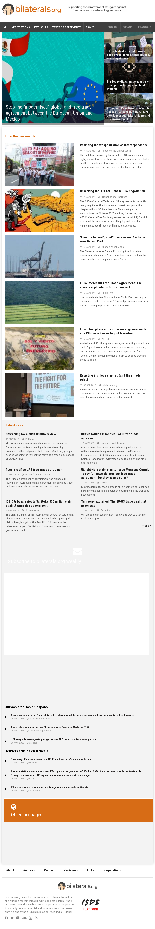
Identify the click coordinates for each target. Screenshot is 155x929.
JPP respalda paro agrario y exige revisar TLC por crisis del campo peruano (54, 739)
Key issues (41, 27)
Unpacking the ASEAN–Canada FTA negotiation (112, 191)
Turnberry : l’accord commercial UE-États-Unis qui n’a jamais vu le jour (51, 759)
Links (90, 870)
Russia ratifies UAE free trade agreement (34, 470)
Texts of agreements (66, 27)
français (144, 27)
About (90, 27)
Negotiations (20, 27)
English (113, 27)
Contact (49, 870)
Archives (29, 870)
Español (128, 27)
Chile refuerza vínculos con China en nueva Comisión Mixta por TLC (50, 727)
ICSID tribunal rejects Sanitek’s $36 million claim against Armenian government (39, 503)
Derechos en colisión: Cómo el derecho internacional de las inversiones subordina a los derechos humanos (72, 715)
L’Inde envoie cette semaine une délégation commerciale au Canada (49, 787)
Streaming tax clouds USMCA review (31, 434)
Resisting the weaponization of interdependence (114, 145)
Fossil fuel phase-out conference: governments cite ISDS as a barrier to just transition (113, 331)
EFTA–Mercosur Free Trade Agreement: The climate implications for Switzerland (111, 285)
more (146, 525)
